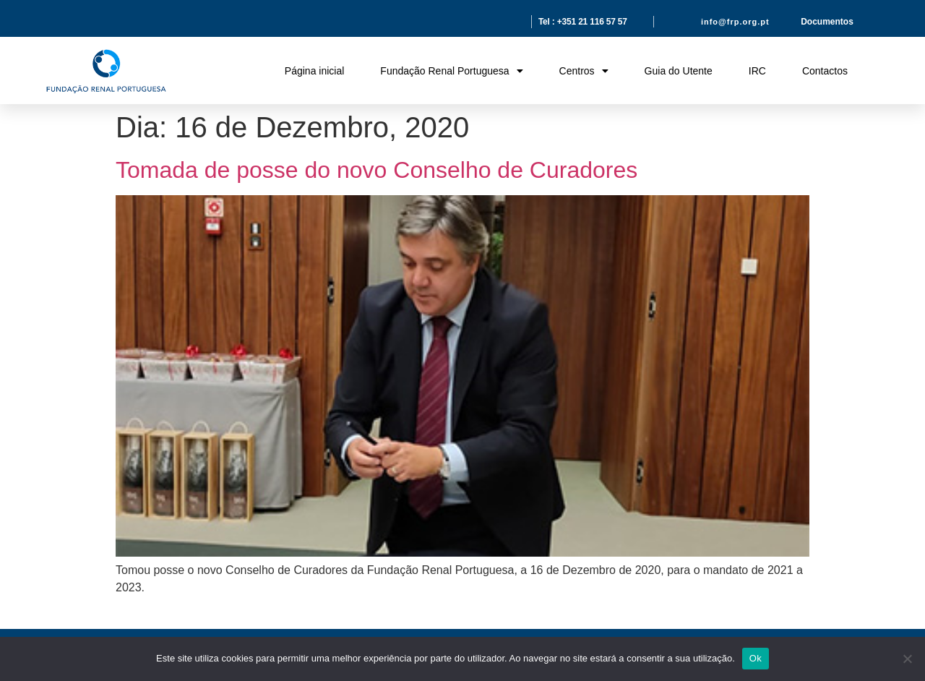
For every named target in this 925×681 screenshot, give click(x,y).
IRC (757, 71)
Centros (583, 71)
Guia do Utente (679, 71)
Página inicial (315, 71)
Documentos (827, 22)
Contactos (825, 71)
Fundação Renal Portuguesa (451, 71)
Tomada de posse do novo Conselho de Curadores (376, 170)
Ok (755, 658)
